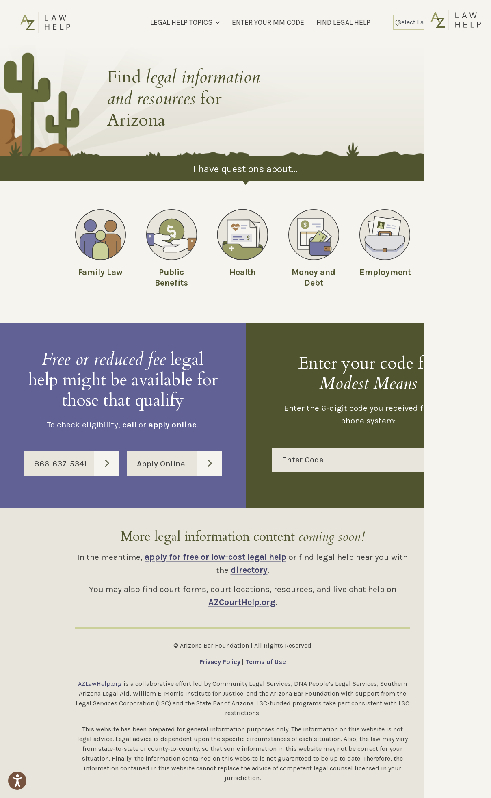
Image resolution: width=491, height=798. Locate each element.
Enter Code (373, 460)
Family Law (100, 272)
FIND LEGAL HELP (343, 22)
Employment (385, 272)
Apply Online (179, 464)
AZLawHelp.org (100, 684)
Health (242, 272)
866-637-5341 (76, 464)
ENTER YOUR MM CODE (268, 22)
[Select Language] (428, 22)
